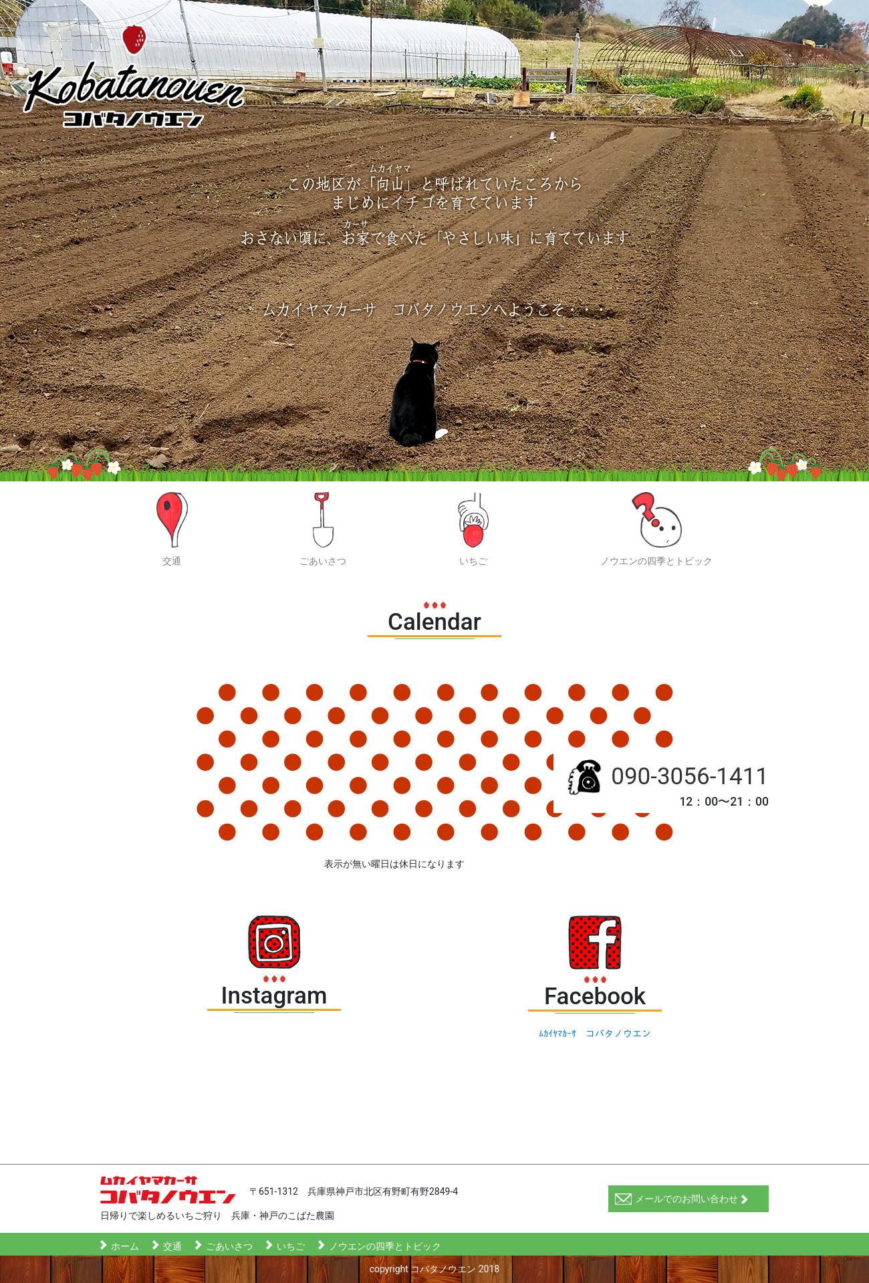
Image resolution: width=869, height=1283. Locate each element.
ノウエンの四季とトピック (656, 529)
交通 (172, 529)
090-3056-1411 (690, 776)
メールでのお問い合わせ (682, 1199)
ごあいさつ (322, 529)
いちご (473, 529)
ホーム (125, 1245)
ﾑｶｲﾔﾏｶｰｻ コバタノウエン (595, 1033)
